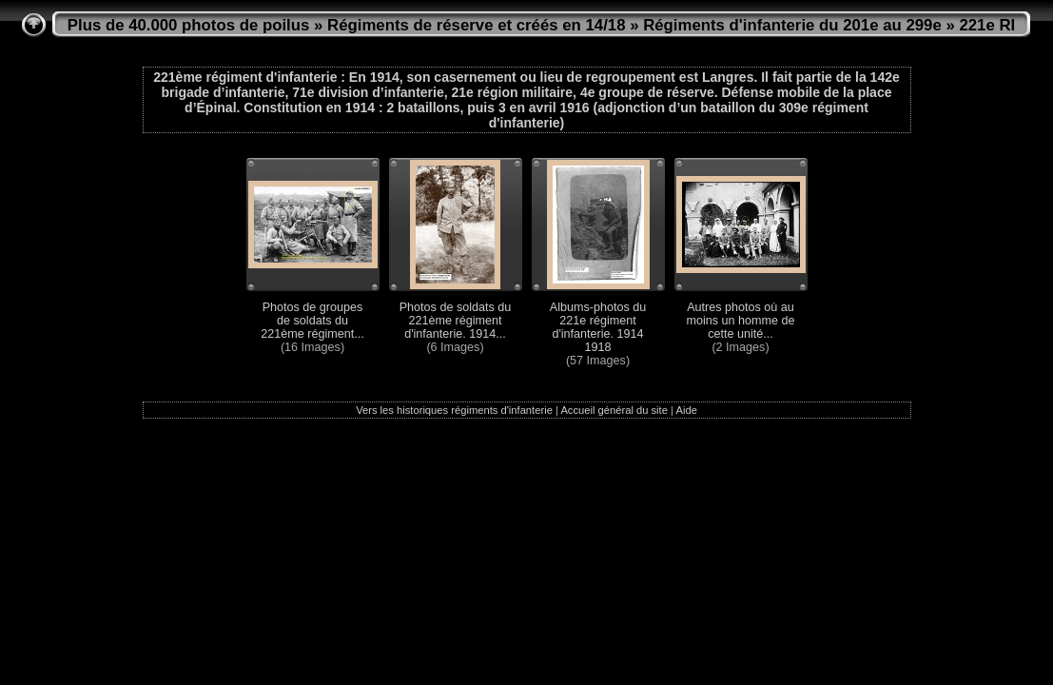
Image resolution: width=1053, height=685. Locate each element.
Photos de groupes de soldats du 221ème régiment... (312, 321)
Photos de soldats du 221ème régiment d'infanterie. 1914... (456, 321)
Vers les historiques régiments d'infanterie (454, 410)
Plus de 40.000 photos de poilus (189, 25)
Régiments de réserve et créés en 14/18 (476, 25)
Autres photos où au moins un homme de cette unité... (740, 321)
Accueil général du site (614, 410)
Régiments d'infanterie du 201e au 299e (792, 25)
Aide (685, 410)
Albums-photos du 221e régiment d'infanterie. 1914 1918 (598, 327)
